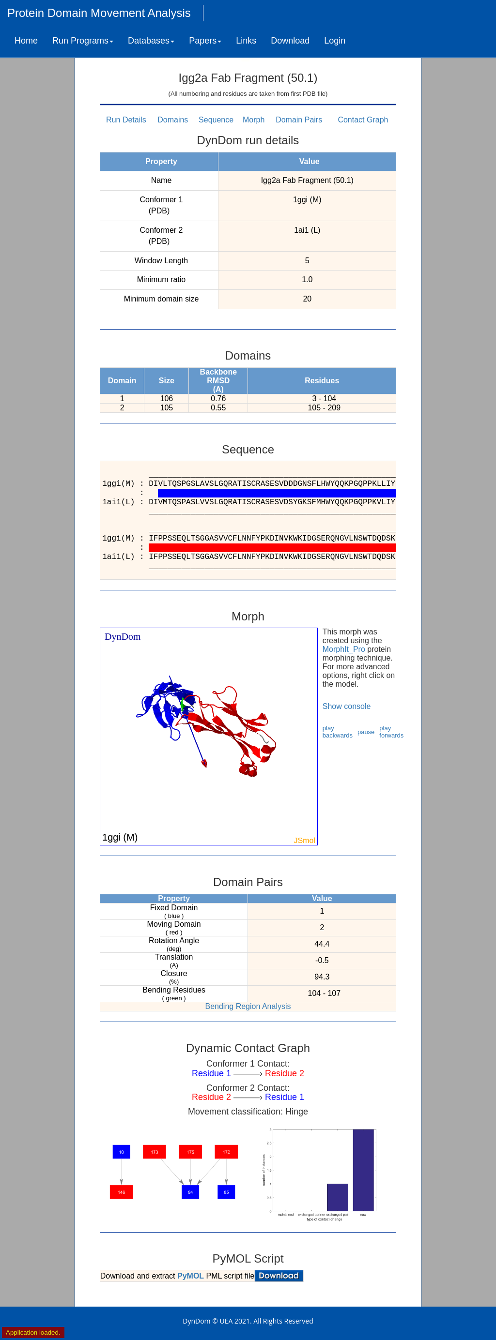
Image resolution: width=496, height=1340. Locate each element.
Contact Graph (363, 120)
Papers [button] (205, 40)
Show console (347, 706)
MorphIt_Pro (344, 649)
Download (290, 40)
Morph (253, 120)
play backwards (338, 731)
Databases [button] (151, 40)
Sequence (216, 120)
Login (334, 40)
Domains (172, 120)
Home (26, 40)
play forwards (391, 731)
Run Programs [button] (82, 40)
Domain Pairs (299, 120)
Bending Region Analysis (248, 1006)
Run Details (126, 120)
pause (365, 732)
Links (246, 40)
